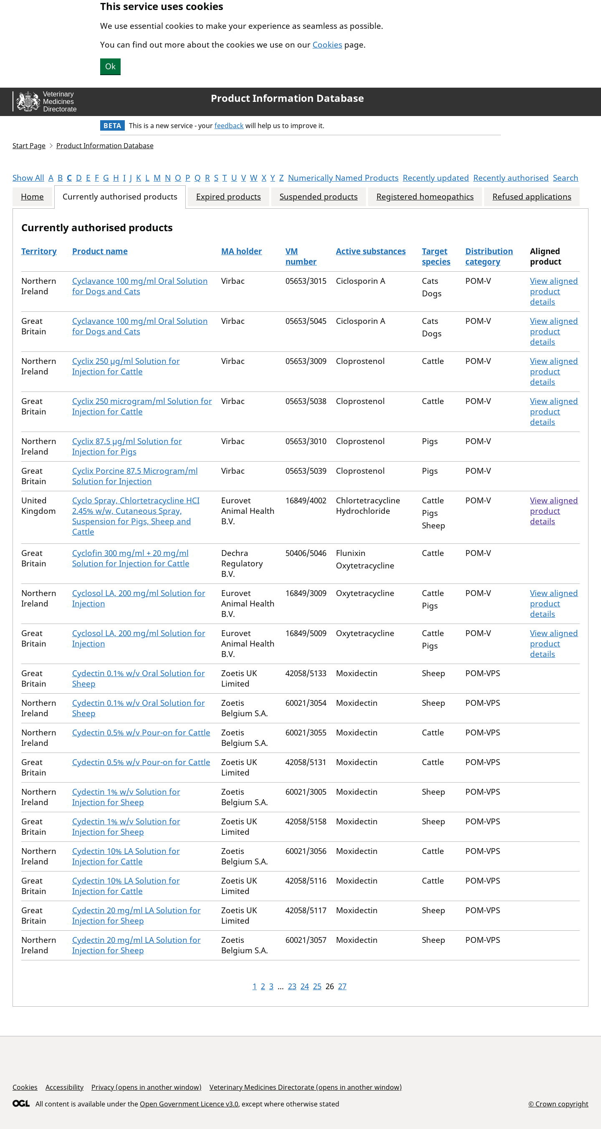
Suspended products (319, 197)
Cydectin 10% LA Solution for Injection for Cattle (126, 856)
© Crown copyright (558, 1103)
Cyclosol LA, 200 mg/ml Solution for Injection (138, 598)
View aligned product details (554, 291)
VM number (301, 256)
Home (32, 197)
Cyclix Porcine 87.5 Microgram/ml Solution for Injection (135, 476)
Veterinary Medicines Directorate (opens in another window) (306, 1087)
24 (304, 986)
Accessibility (64, 1087)
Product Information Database (287, 98)
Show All (28, 177)
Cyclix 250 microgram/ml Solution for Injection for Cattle (142, 406)
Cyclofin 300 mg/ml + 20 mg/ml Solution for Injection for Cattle (130, 558)
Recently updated (436, 177)
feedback (229, 125)
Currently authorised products (120, 197)
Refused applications (531, 197)
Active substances (371, 251)
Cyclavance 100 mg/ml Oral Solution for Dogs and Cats (140, 286)
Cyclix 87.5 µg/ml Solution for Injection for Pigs (127, 446)
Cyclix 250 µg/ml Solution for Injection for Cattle (126, 366)
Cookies (327, 44)
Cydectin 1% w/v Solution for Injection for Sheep (126, 797)
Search (565, 177)
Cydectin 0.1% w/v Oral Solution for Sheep (138, 678)
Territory (39, 251)
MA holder (241, 251)
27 (342, 986)
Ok (110, 66)
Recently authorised (511, 177)
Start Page (29, 145)
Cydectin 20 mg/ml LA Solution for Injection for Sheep (136, 915)
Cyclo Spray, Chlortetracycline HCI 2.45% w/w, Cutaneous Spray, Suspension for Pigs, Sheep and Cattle (135, 516)
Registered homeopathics (425, 197)
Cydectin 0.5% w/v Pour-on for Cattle (141, 732)
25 (317, 986)
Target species (436, 256)
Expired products (228, 197)
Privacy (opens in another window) (146, 1087)
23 (292, 986)
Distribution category (489, 256)
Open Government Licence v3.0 (189, 1104)
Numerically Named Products (343, 177)
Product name (100, 251)
